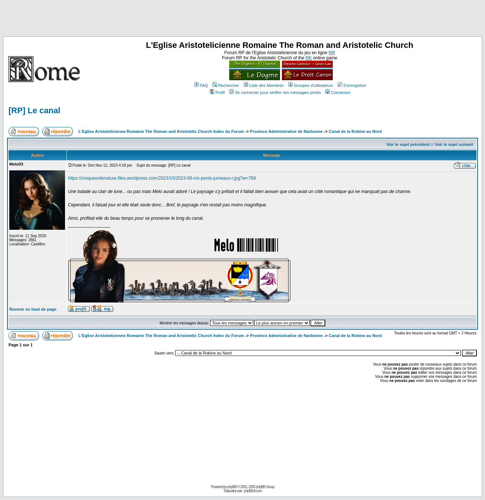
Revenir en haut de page (32, 309)
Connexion (338, 92)
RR (332, 52)
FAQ (201, 85)
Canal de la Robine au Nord (355, 131)
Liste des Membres (264, 85)
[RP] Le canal (34, 110)
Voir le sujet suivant (454, 144)
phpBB (232, 487)
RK (309, 58)
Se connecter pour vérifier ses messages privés (275, 92)
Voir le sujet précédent (408, 144)
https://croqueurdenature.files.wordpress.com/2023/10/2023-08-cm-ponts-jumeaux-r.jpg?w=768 (162, 178)
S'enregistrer (352, 85)
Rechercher (225, 85)
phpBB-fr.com (253, 491)
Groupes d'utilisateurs (310, 85)
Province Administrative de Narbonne (286, 131)
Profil (217, 92)
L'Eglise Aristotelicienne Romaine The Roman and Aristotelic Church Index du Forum (161, 131)
